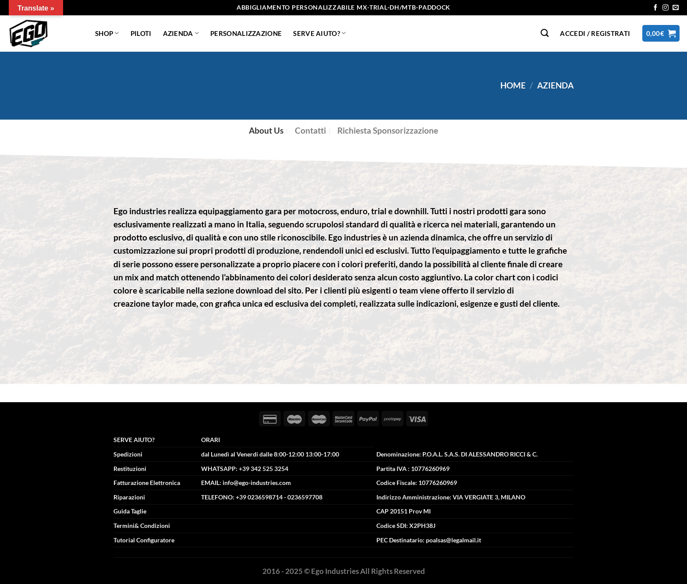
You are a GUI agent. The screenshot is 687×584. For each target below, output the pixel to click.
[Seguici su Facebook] (655, 7)
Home (513, 85)
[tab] (266, 131)
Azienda (181, 33)
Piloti (141, 33)
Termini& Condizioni (141, 525)
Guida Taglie (129, 511)
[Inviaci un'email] (676, 7)
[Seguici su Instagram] (665, 7)
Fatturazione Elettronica (146, 482)
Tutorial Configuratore (143, 540)
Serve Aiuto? (319, 33)
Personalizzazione (246, 33)
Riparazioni (129, 497)
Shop (107, 33)
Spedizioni (127, 454)
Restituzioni (129, 468)
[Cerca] (545, 33)
